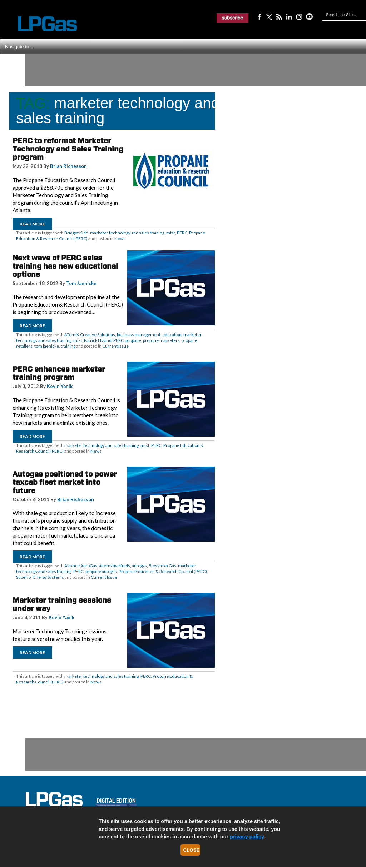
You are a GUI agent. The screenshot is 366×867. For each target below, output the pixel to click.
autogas (139, 565)
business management (138, 334)
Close (191, 850)
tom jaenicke (46, 346)
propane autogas (101, 571)
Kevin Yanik (60, 386)
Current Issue (115, 346)
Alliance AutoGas (80, 565)
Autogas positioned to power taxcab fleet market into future (65, 482)
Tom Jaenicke (81, 283)
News (119, 238)
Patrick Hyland (98, 340)
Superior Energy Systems (40, 577)
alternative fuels (114, 565)
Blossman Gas (162, 565)
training (68, 346)
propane (133, 340)
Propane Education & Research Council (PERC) (163, 571)
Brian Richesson (68, 166)
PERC (182, 232)
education (172, 334)
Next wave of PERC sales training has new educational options (65, 266)
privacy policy (247, 836)
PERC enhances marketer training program (59, 373)
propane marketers (161, 340)
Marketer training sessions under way (62, 604)
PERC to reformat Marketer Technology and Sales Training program (68, 148)
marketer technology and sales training (127, 232)
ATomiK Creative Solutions (89, 334)
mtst (170, 232)
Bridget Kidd (76, 232)
